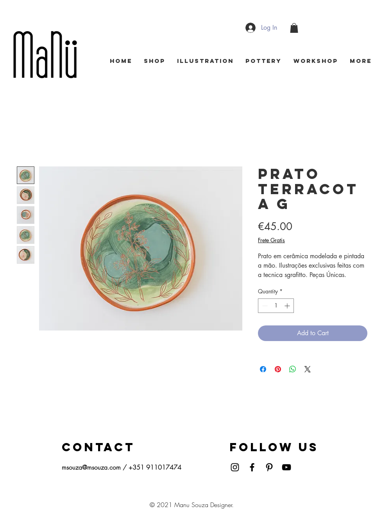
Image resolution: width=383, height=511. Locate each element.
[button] (294, 28)
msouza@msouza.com (91, 467)
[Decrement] (264, 306)
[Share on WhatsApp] (292, 369)
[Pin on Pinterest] (278, 369)
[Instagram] (234, 467)
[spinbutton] (276, 306)
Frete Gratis (271, 240)
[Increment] (288, 306)
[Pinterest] (269, 467)
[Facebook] (252, 467)
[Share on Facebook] (263, 369)
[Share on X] (307, 369)
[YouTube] (286, 467)
